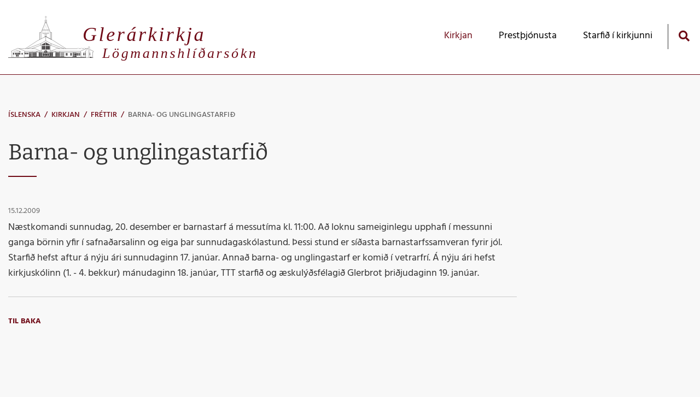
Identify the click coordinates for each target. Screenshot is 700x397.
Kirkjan (65, 115)
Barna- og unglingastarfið (181, 115)
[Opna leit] (684, 36)
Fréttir (104, 115)
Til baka (24, 321)
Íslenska (24, 115)
